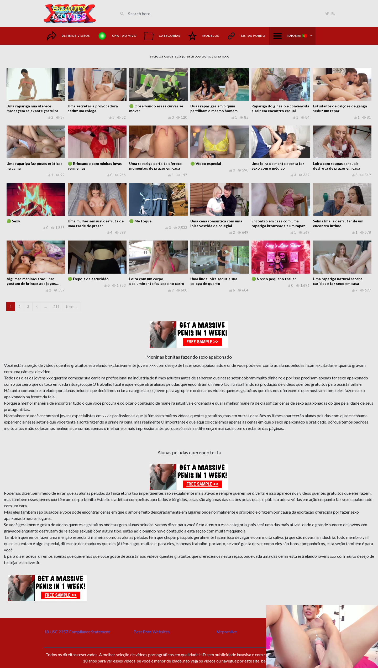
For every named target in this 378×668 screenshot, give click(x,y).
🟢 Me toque (140, 221)
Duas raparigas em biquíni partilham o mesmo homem (214, 108)
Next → (72, 307)
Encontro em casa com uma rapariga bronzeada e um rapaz (278, 223)
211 (56, 307)
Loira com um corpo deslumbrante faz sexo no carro (156, 281)
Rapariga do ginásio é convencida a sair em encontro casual (280, 108)
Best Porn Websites (152, 631)
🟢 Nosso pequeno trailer (273, 278)
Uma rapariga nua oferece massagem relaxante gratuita (32, 108)
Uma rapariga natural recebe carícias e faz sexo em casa (338, 281)
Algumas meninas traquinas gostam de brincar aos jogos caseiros (31, 283)
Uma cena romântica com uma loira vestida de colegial (216, 223)
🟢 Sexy (13, 221)
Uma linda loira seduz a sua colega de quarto (213, 281)
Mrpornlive (226, 631)
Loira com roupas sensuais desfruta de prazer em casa (336, 165)
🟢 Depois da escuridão (88, 278)
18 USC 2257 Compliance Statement (77, 631)
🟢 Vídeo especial (205, 163)
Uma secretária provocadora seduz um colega (93, 108)
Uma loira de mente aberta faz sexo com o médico (277, 165)
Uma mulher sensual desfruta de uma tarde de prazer (96, 223)
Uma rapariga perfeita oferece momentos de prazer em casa (155, 165)
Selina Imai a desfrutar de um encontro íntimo (338, 223)
